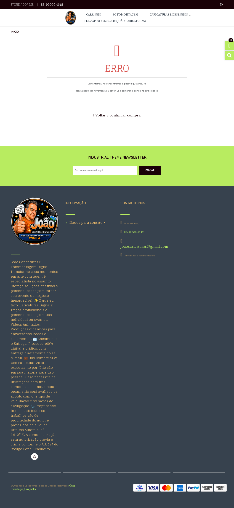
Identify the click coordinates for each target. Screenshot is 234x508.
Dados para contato (86, 223)
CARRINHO (93, 15)
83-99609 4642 (52, 5)
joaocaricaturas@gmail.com (144, 247)
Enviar (150, 170)
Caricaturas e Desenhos (169, 15)
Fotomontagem (125, 15)
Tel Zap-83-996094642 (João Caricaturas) (115, 21)
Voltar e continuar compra (117, 115)
